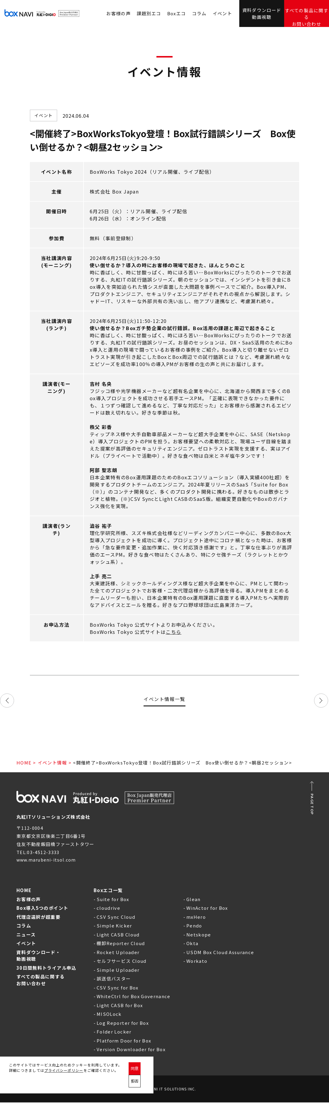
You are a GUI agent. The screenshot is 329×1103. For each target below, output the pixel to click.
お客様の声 (28, 900)
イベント (222, 13)
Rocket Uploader (118, 953)
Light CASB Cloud (118, 935)
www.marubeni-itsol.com (47, 860)
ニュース (26, 935)
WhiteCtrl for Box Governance (133, 997)
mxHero (196, 917)
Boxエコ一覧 (108, 891)
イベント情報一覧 (164, 698)
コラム (199, 13)
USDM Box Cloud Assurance (220, 953)
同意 (138, 1082)
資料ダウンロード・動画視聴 (38, 956)
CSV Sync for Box (117, 988)
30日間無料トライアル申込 (46, 968)
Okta (192, 944)
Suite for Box (113, 900)
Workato (196, 961)
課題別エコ (149, 13)
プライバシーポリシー (63, 1084)
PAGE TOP (312, 804)
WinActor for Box (207, 908)
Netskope (198, 935)
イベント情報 (52, 762)
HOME (23, 762)
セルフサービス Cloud (122, 961)
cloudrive (108, 908)
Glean (193, 900)
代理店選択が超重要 (38, 917)
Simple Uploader (118, 970)
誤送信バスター (114, 979)
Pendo (194, 926)
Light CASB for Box (120, 1006)
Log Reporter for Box (123, 1023)
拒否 (160, 1082)
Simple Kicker (114, 926)
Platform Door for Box (124, 1041)
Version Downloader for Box (131, 1050)
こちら (173, 631)
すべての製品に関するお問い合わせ (306, 13)
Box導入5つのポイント (42, 908)
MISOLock (109, 1014)
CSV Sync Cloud (116, 917)
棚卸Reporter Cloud (121, 944)
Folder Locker (114, 1032)
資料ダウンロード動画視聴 (262, 13)
